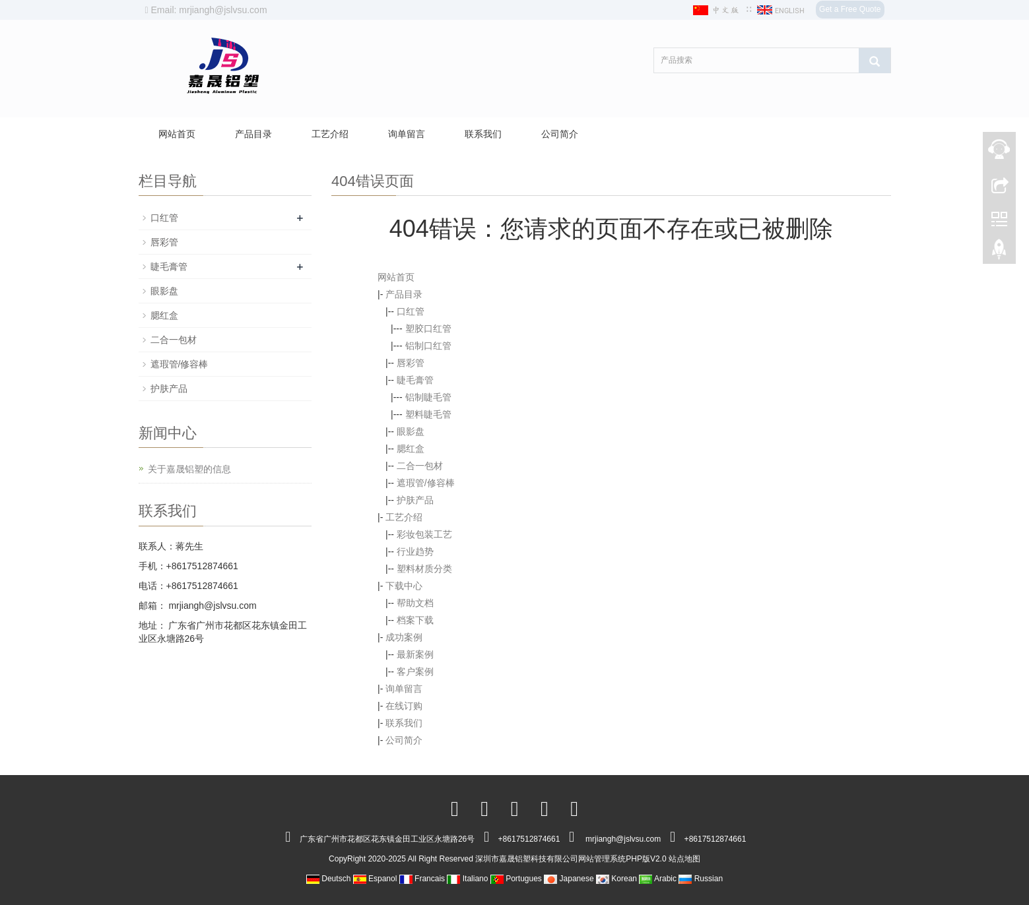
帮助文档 (415, 603)
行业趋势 (415, 551)
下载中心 (403, 585)
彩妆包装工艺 (424, 534)
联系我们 (483, 134)
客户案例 (415, 671)
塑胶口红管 (428, 328)
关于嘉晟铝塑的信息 (189, 469)
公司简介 (559, 134)
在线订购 (403, 706)
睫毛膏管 (415, 380)
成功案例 (403, 637)
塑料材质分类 (424, 568)
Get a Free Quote (849, 9)
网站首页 (176, 134)
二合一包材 (420, 465)
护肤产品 (415, 500)
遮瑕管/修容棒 (426, 483)
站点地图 (684, 858)
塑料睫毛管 (428, 414)
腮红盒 (410, 448)
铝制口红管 (428, 345)
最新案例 (415, 654)
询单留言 (406, 134)
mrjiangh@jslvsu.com (211, 605)
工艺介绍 (330, 134)
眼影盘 (410, 431)
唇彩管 (410, 363)
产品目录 (253, 134)
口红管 (410, 311)
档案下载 (415, 620)
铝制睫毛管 (428, 397)
